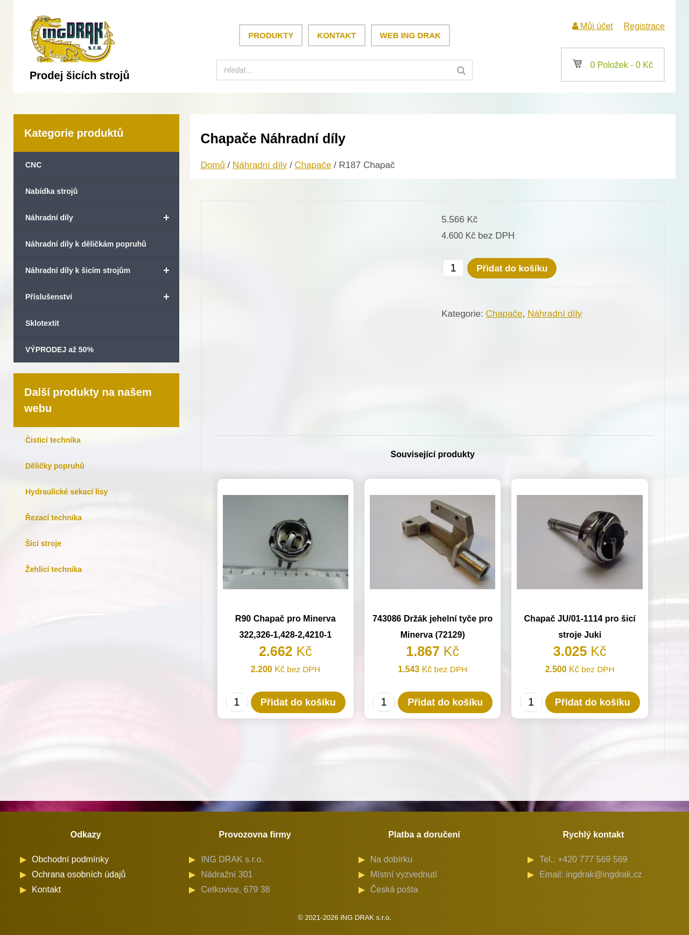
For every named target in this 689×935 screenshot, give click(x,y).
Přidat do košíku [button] (298, 702)
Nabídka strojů (51, 191)
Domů (213, 165)
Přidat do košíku (511, 268)
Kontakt (336, 35)
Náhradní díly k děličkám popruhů (85, 244)
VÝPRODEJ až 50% (59, 349)
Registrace (644, 26)
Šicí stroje (43, 543)
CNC (33, 165)
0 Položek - (613, 64)
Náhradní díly (102, 218)
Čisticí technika (53, 440)
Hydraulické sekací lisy (66, 491)
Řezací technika (53, 517)
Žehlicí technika (53, 569)
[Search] (461, 70)
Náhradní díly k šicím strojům (102, 270)
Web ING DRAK (410, 35)
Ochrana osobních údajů (78, 874)
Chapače (312, 165)
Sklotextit (42, 323)
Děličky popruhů (55, 466)
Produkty (270, 35)
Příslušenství (102, 297)
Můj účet (592, 26)
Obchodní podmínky (70, 859)
